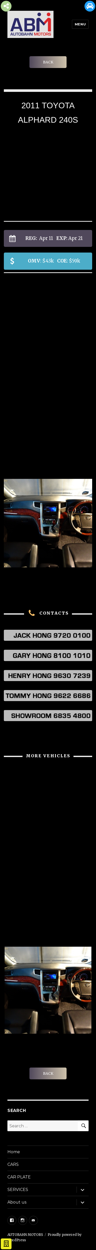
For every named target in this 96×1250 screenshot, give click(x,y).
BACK (48, 62)
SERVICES (17, 1189)
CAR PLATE (19, 1177)
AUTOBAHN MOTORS (25, 1235)
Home (13, 1151)
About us (16, 1202)
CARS (13, 1164)
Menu (80, 24)
